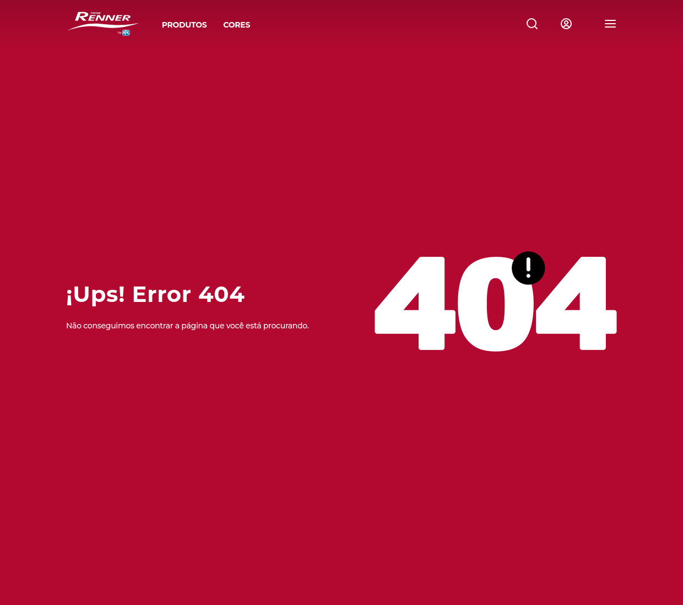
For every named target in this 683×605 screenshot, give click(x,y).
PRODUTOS (184, 25)
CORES (236, 25)
